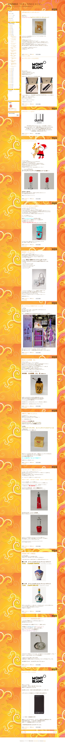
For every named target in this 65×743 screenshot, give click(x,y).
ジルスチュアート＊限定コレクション (32, 470)
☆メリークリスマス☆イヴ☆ (29, 141)
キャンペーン (11, 15)
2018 (11, 28)
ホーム (39, 732)
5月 (11, 77)
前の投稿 (54, 732)
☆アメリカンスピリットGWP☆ (30, 206)
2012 (11, 85)
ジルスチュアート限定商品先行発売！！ (32, 618)
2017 (11, 29)
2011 (11, 87)
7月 (11, 74)
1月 (11, 82)
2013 (11, 84)
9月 (11, 71)
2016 (11, 31)
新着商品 (25, 407)
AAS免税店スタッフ (13, 108)
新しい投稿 (24, 732)
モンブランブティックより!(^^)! (30, 58)
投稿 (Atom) (40, 734)
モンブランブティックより (29, 672)
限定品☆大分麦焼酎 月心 (28, 360)
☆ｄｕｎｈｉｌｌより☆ (28, 111)
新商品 (29, 55)
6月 (11, 75)
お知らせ (25, 105)
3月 (11, 79)
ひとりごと (26, 55)
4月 (11, 78)
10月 (11, 70)
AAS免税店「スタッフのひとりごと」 (25, 4)
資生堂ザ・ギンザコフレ (28, 252)
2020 (11, 25)
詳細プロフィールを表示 (13, 110)
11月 (11, 68)
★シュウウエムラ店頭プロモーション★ (32, 306)
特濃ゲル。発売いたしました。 (30, 413)
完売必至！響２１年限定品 (28, 553)
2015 (11, 32)
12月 (11, 35)
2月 (11, 81)
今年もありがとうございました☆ (30, 12)
